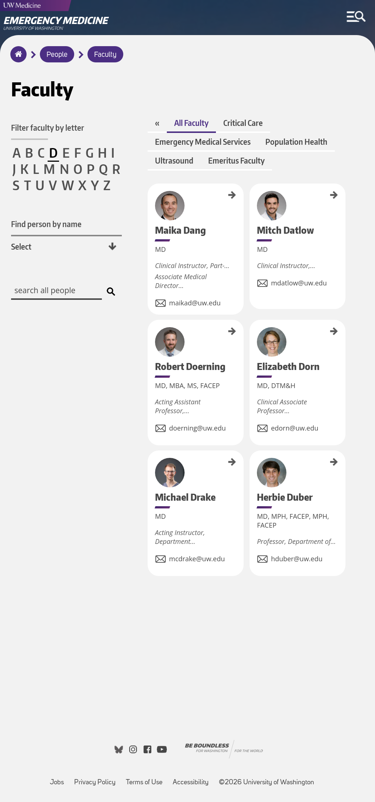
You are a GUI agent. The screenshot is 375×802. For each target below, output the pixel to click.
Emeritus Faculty (236, 160)
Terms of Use (146, 779)
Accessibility (193, 779)
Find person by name (46, 224)
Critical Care (243, 123)
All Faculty (191, 123)
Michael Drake (150, 462)
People (57, 55)
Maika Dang (150, 194)
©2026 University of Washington (266, 782)
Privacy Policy (97, 779)
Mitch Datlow (252, 195)
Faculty (105, 55)
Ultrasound (174, 160)
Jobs (59, 779)
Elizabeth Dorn (252, 332)
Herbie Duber (252, 462)
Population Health (296, 142)
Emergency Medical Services (203, 142)
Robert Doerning (150, 334)
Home (17, 59)
